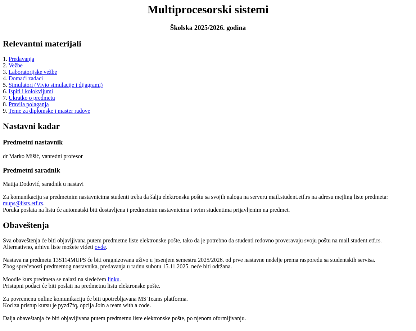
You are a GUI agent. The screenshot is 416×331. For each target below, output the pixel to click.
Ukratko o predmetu (32, 98)
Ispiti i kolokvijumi (31, 91)
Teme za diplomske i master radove (49, 111)
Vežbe (16, 65)
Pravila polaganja (29, 104)
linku (113, 279)
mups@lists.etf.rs (23, 203)
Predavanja (21, 59)
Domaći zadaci (26, 78)
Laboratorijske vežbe (33, 72)
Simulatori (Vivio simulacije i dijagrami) (56, 85)
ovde (100, 247)
